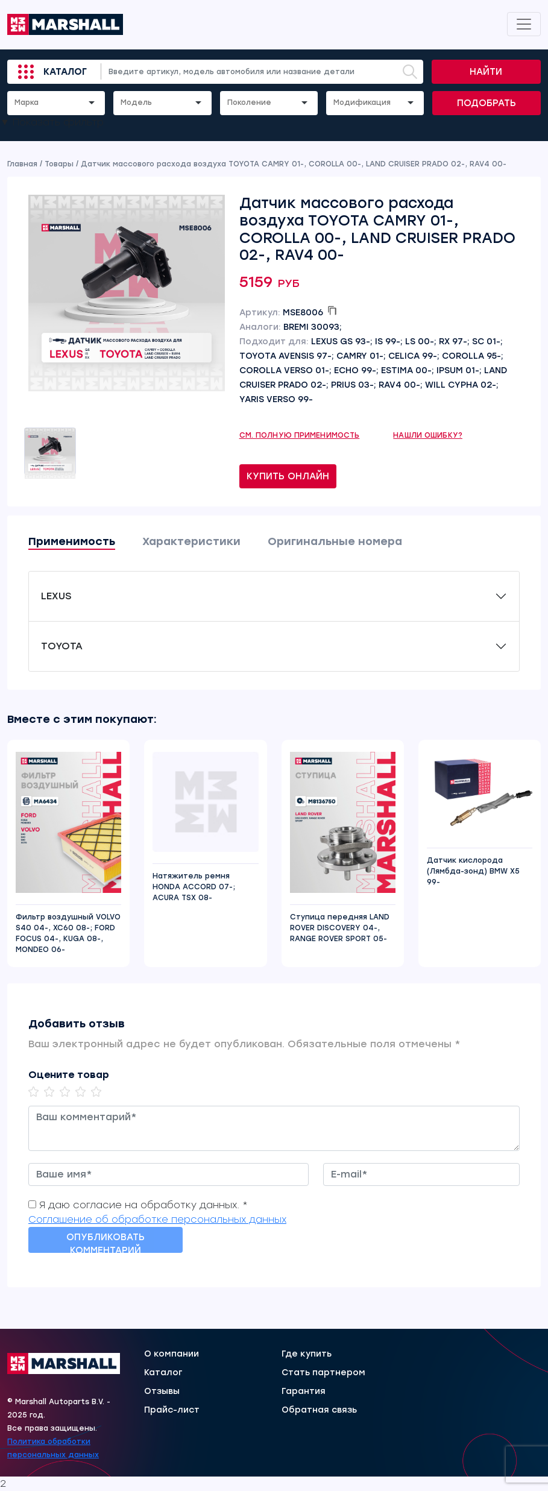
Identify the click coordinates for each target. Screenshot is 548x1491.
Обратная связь (319, 1410)
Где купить (307, 1354)
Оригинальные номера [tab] (335, 541)
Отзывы (162, 1391)
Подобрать (486, 103)
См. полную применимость (299, 435)
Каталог (65, 71)
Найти (486, 71)
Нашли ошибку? (427, 435)
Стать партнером (323, 1373)
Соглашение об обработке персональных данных (157, 1219)
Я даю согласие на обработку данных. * (143, 1205)
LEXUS (56, 596)
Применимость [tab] (71, 541)
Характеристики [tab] (191, 541)
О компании (171, 1354)
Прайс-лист (172, 1410)
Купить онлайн (288, 476)
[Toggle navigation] (524, 24)
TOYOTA (62, 646)
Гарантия (304, 1391)
